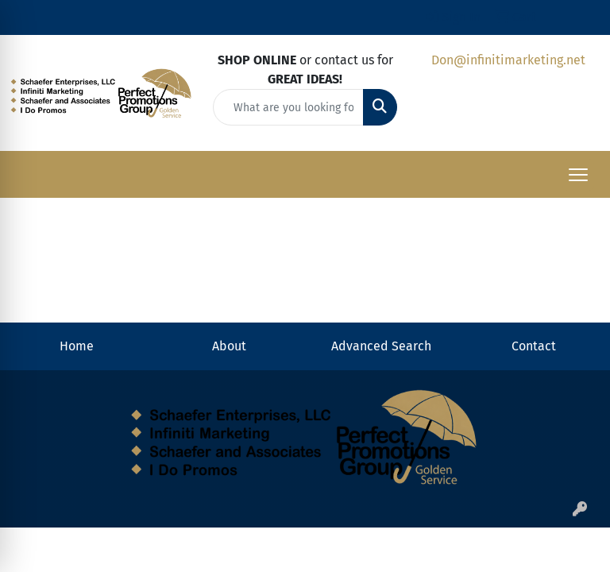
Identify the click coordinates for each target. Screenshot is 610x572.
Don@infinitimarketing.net (508, 60)
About (229, 346)
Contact (534, 346)
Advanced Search (381, 346)
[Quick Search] (288, 107)
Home (77, 346)
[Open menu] (578, 175)
